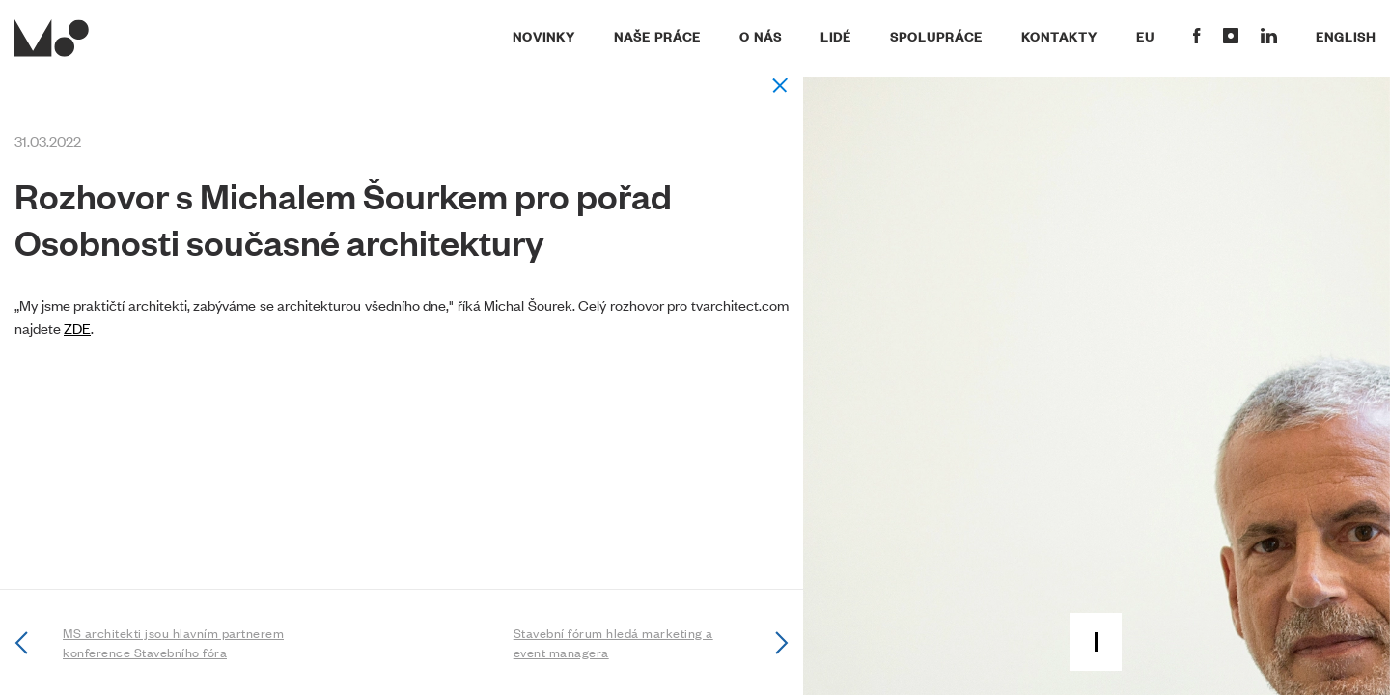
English (1346, 35)
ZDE (77, 328)
